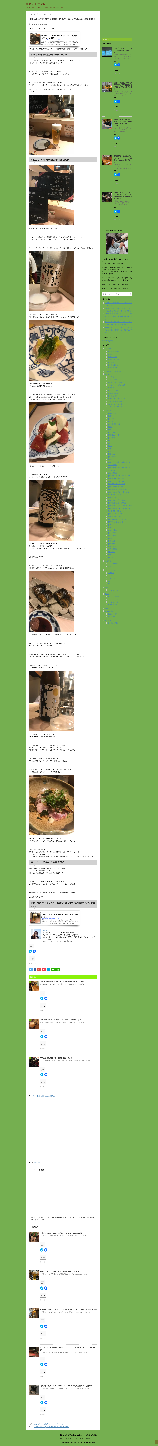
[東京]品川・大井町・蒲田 (116, 478)
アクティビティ (110, 570)
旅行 (109, 584)
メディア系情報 (113, 564)
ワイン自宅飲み (113, 605)
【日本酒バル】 (113, 377)
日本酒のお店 (112, 396)
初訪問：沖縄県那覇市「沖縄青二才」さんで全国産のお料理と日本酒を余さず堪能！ (123, 86)
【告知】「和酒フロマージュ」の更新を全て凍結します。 (123, 50)
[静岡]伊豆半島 (113, 549)
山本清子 (37, 1162)
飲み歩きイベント (114, 617)
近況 (109, 566)
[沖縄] (110, 525)
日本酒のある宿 (113, 393)
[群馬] (110, 538)
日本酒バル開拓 (113, 623)
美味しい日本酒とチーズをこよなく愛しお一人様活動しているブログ (79, 1438)
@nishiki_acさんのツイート (112, 341)
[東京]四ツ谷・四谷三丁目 (116, 481)
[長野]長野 (111, 544)
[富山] (110, 440)
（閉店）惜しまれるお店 (116, 407)
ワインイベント (113, 599)
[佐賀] (110, 416)
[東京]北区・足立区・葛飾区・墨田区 (120, 476)
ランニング (111, 578)
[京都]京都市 (112, 413)
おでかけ (111, 573)
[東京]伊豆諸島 (113, 473)
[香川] (110, 554)
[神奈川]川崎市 (113, 530)
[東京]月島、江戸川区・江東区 (117, 489)
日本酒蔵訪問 (112, 368)
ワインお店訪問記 (114, 597)
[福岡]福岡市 (112, 535)
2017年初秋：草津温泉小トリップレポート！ (49, 1424)
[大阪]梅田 (111, 432)
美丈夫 (52, 1096)
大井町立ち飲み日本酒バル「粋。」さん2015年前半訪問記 (61, 1233)
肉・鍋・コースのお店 (115, 404)
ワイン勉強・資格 (114, 602)
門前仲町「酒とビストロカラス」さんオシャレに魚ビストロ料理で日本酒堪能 (68, 1309)
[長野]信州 (111, 541)
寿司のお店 (111, 388)
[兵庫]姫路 (111, 419)
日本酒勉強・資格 (114, 359)
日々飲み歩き (109, 611)
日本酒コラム (109, 620)
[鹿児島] (110, 557)
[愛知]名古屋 (112, 457)
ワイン (107, 594)
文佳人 (47, 1096)
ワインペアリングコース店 (116, 385)
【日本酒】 (108, 349)
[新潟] (110, 459)
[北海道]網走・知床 (114, 424)
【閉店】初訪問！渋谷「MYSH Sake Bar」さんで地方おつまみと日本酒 (66, 1386)
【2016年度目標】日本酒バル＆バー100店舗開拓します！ (61, 1020)
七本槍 (42, 1096)
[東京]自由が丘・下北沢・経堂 (117, 519)
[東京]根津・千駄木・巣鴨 (116, 500)
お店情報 (108, 410)
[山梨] (110, 443)
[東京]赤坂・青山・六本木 (116, 522)
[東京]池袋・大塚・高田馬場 (117, 503)
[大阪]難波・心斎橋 (114, 435)
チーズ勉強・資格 (114, 590)
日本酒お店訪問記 (114, 351)
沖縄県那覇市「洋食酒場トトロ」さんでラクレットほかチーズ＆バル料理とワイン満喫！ (123, 123)
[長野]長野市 (112, 546)
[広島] (110, 451)
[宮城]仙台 (111, 438)
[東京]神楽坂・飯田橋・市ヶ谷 (117, 514)
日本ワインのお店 (114, 390)
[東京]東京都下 (113, 497)
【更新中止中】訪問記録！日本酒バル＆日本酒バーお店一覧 (62, 982)
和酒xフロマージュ (35, 3)
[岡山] (110, 446)
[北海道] (110, 421)
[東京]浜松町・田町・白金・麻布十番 (120, 506)
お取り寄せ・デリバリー (113, 371)
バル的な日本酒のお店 (115, 382)
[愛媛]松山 (111, 454)
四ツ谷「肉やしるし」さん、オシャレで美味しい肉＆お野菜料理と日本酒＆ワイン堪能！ (123, 196)
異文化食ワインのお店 (115, 401)
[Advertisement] (45, 1115)
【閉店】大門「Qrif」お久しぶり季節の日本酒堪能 (51, 1427)
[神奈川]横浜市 (113, 533)
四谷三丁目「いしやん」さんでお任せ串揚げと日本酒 (59, 1271)
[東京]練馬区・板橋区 (115, 516)
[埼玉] (110, 429)
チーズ (107, 587)
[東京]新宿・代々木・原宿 (116, 484)
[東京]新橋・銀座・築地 (115, 487)
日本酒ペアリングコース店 (116, 399)
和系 (106, 608)
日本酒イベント (113, 354)
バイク (110, 575)
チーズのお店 (112, 380)
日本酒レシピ (112, 357)
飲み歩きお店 (35, 1096)
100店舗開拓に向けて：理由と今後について (56, 1058)
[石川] (110, 527)
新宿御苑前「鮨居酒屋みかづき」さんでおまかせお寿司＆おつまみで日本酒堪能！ (123, 159)
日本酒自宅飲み (113, 365)
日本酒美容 (111, 362)
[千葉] (110, 427)
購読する (106, 39)
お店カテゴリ (109, 374)
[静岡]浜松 (111, 552)
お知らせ (108, 561)
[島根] (110, 448)
